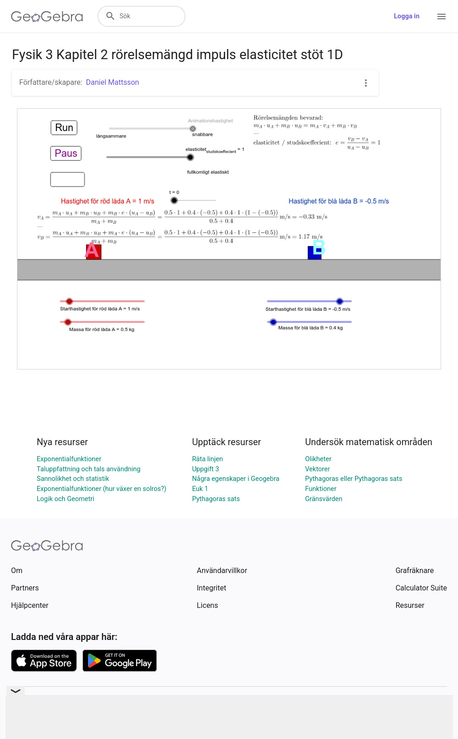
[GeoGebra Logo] (47, 16)
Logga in (406, 16)
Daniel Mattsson (112, 82)
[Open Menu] (441, 16)
